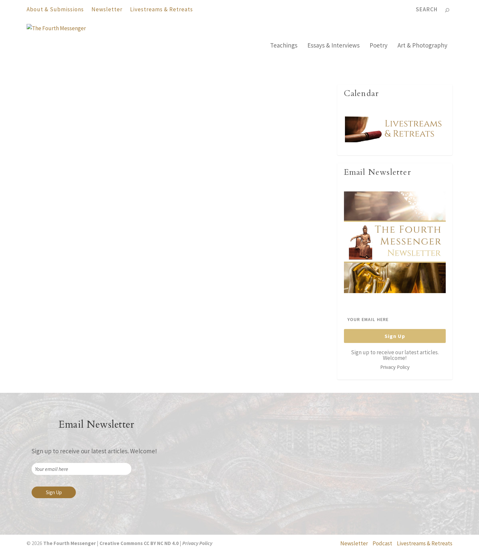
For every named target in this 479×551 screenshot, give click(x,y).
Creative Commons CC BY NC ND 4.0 (139, 543)
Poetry (379, 46)
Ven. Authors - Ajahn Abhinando (138, 207)
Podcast (382, 543)
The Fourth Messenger (56, 207)
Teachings (283, 46)
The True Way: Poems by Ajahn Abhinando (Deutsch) (249, 190)
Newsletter (106, 9)
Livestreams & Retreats (161, 9)
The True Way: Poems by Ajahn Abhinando (93, 190)
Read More (49, 259)
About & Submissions (55, 9)
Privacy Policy (394, 367)
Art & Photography (422, 46)
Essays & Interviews (333, 46)
